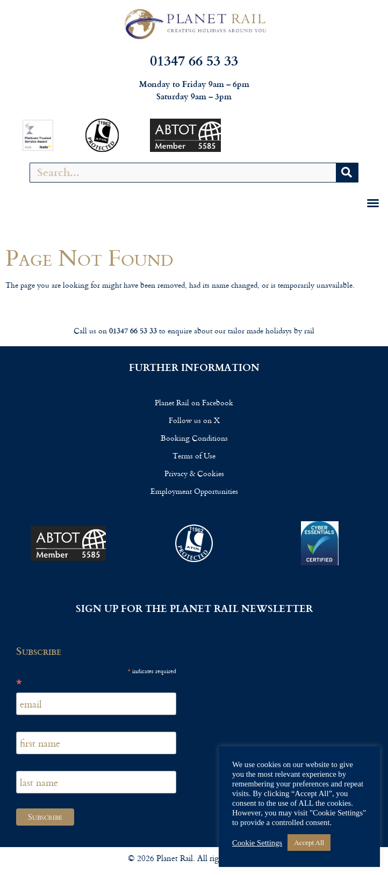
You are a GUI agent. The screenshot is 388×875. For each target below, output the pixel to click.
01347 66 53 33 (194, 59)
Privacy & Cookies (194, 473)
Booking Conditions (194, 437)
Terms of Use (194, 455)
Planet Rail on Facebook (194, 402)
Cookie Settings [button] (257, 842)
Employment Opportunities (194, 491)
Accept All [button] (309, 842)
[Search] (347, 172)
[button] (373, 203)
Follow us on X (194, 420)
